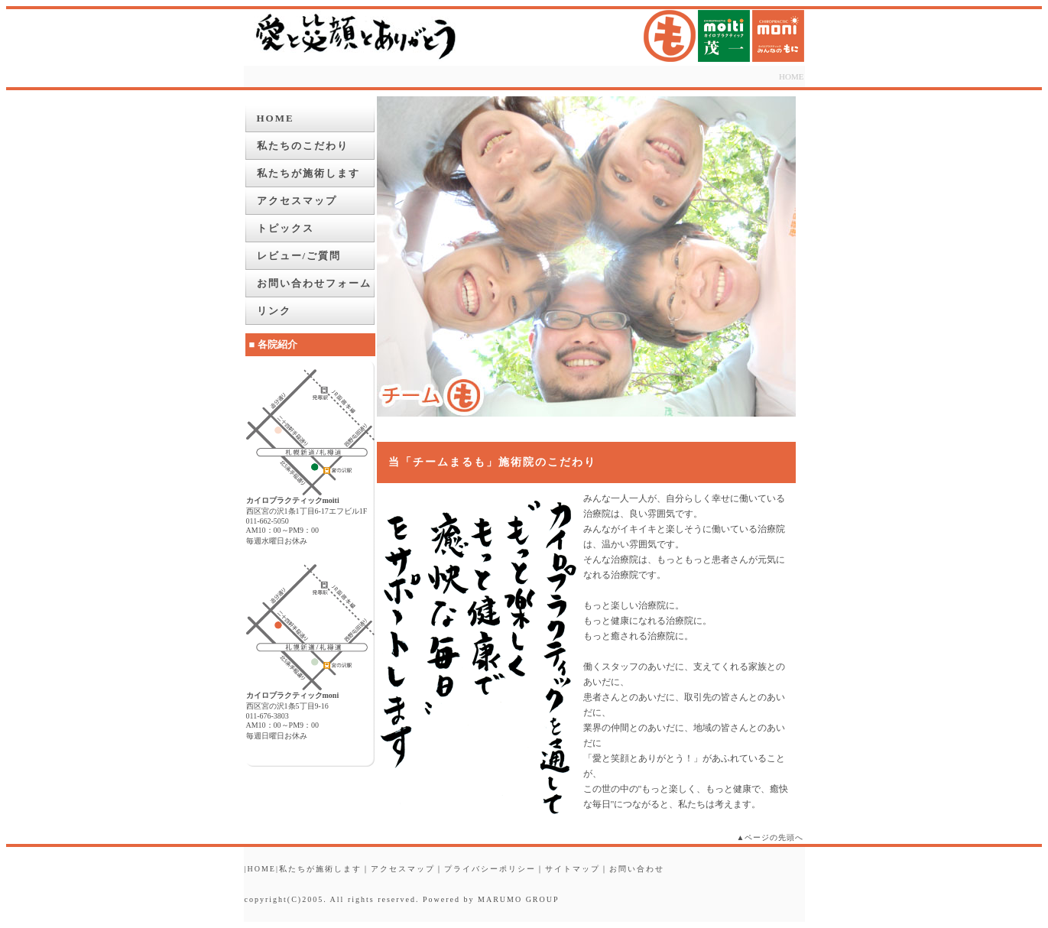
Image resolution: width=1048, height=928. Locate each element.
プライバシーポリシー (490, 869)
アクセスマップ (297, 200)
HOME (791, 76)
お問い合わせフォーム (314, 283)
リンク (274, 310)
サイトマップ (572, 869)
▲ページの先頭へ (770, 837)
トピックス (285, 228)
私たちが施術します (308, 173)
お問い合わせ (636, 869)
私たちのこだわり (303, 145)
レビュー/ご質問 (299, 255)
